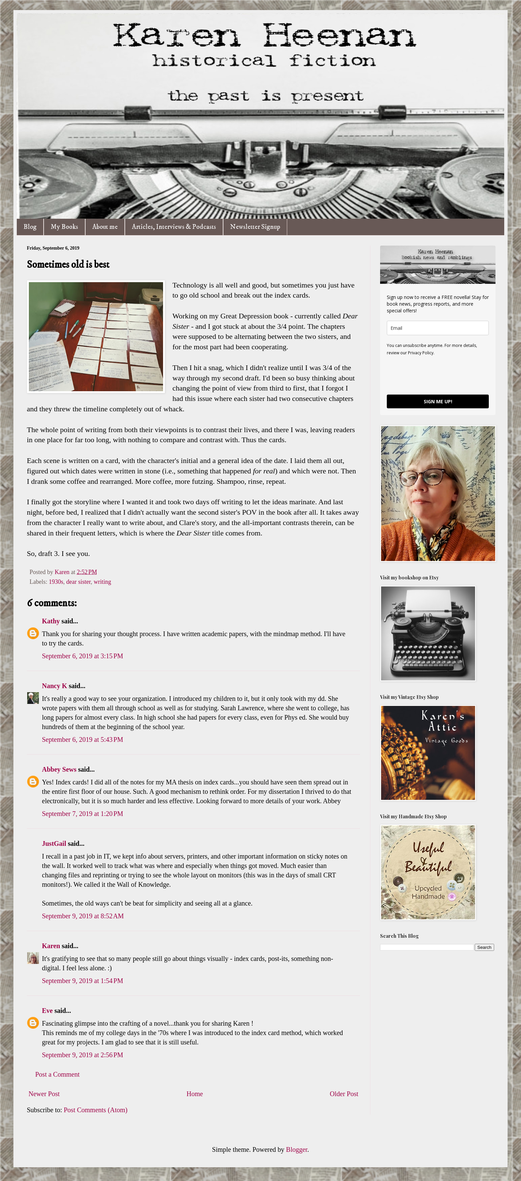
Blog (30, 227)
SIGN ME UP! (438, 401)
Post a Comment (57, 1074)
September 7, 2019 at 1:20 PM (82, 813)
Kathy (51, 621)
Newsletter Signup (255, 227)
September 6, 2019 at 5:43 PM (82, 739)
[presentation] (438, 375)
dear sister (78, 581)
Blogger (296, 1149)
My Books (64, 227)
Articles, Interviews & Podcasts (174, 227)
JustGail (54, 843)
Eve (47, 1010)
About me (105, 227)
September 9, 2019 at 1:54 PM (82, 980)
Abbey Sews (59, 769)
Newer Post (44, 1093)
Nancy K (54, 685)
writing (102, 581)
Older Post (344, 1093)
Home (195, 1093)
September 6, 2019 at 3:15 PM (82, 656)
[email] (438, 328)
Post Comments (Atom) (95, 1110)
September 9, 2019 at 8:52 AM (83, 916)
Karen (51, 945)
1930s (56, 581)
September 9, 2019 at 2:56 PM (82, 1055)
